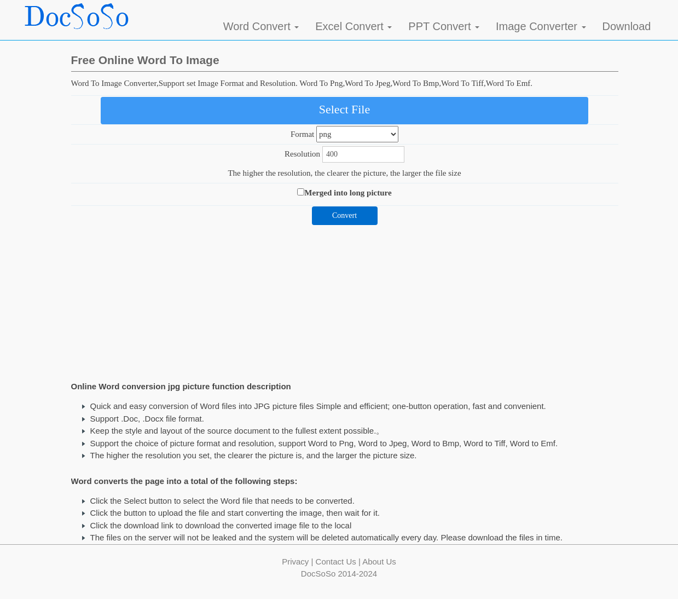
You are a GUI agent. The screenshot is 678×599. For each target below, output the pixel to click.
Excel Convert (353, 26)
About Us (379, 561)
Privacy (295, 561)
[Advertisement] (344, 301)
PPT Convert (443, 26)
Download (626, 26)
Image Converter (541, 26)
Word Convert (261, 26)
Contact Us (336, 561)
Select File (344, 109)
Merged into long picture (347, 192)
